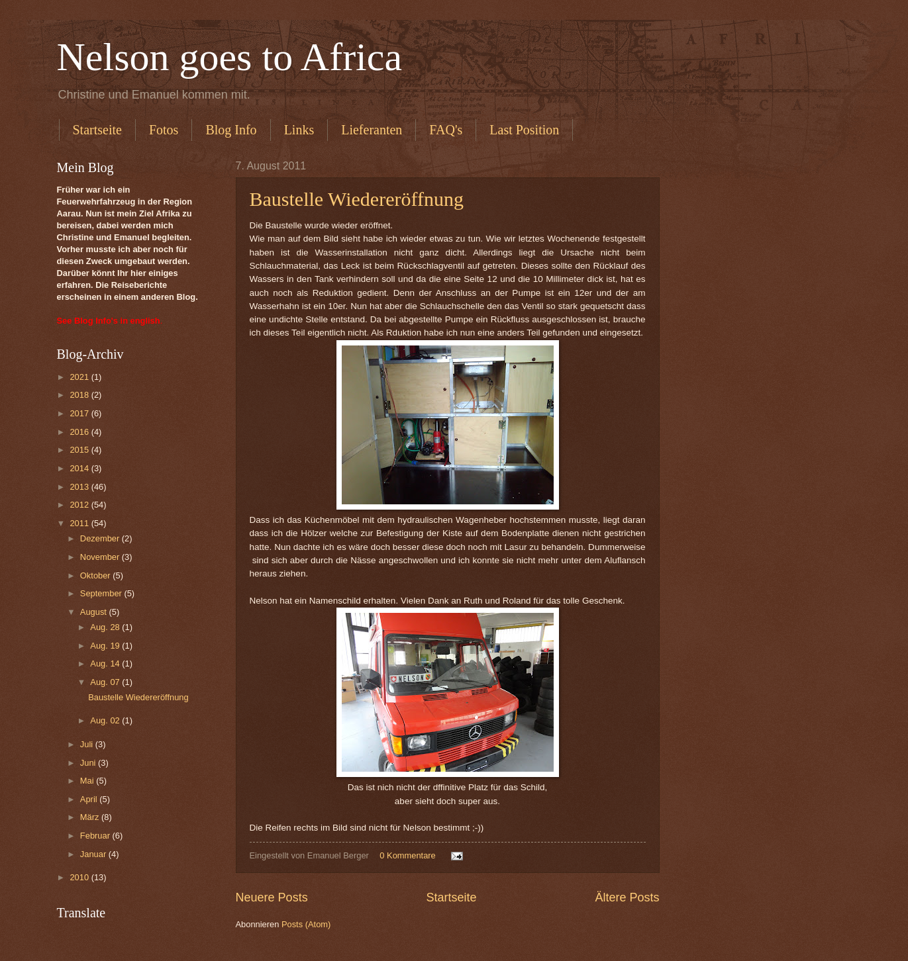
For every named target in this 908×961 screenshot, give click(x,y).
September (102, 593)
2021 (80, 377)
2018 (80, 395)
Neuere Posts (272, 897)
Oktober (96, 575)
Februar (96, 836)
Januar (94, 854)
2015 (80, 450)
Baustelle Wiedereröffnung (357, 199)
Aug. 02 (106, 720)
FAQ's (445, 129)
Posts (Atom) (305, 924)
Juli (87, 744)
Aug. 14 (106, 663)
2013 (80, 487)
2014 (80, 468)
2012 (80, 505)
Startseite (97, 129)
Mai (88, 781)
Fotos (163, 129)
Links (299, 129)
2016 (80, 432)
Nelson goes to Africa (230, 57)
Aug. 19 (106, 646)
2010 (80, 877)
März (90, 817)
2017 (80, 413)
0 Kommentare (407, 855)
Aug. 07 (106, 682)
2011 (80, 523)
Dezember (101, 538)
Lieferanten (371, 129)
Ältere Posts (627, 897)
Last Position (524, 129)
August (94, 612)
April (89, 799)
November (101, 557)
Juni (89, 763)
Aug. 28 (106, 627)
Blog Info (230, 129)
